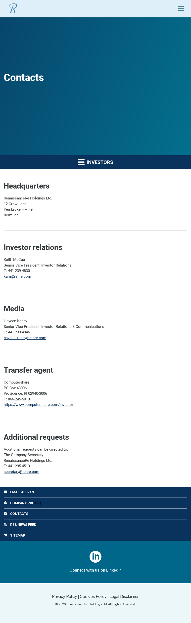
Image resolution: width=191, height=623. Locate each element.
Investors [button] (95, 161)
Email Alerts (19, 492)
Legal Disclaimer (124, 597)
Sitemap (14, 535)
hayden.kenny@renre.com (25, 338)
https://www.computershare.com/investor (38, 404)
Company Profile (23, 503)
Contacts (16, 514)
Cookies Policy (93, 597)
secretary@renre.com (21, 471)
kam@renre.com (17, 276)
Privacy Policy (64, 597)
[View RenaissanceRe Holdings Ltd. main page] (13, 8)
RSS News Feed (20, 525)
